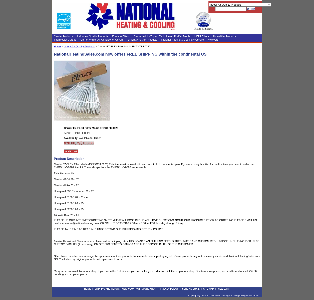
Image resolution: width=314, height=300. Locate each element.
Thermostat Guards (65, 39)
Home (57, 46)
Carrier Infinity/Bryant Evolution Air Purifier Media (162, 36)
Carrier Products (63, 36)
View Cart (213, 39)
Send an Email (190, 289)
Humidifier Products (224, 36)
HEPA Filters (201, 36)
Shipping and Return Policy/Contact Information (125, 289)
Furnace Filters (121, 36)
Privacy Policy (169, 289)
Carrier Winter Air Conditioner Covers (102, 39)
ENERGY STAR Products (142, 39)
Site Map (208, 289)
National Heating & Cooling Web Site (182, 39)
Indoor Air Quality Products (92, 36)
